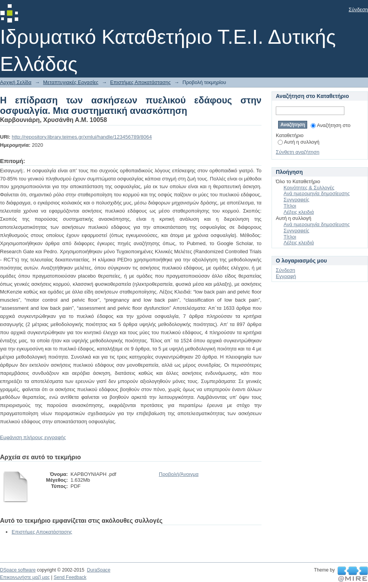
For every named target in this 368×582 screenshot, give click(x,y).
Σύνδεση (358, 9)
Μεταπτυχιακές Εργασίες (70, 82)
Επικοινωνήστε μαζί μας (25, 577)
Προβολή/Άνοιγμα (178, 474)
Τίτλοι (290, 206)
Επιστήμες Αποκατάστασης (140, 82)
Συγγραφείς (296, 200)
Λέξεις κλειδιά (299, 212)
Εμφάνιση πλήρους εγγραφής (33, 437)
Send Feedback (69, 577)
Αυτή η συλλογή (299, 142)
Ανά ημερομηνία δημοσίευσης (317, 193)
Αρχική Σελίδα (15, 82)
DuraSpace (98, 570)
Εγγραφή (286, 276)
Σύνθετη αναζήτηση (298, 152)
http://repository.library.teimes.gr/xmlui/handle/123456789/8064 (82, 137)
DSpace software (18, 570)
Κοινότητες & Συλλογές (309, 188)
